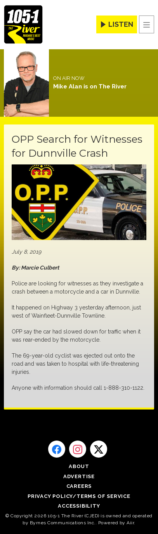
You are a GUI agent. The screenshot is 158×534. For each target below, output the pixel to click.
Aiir (130, 522)
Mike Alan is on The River (90, 86)
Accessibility (79, 506)
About (79, 466)
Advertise (79, 476)
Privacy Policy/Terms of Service (79, 496)
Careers (79, 486)
